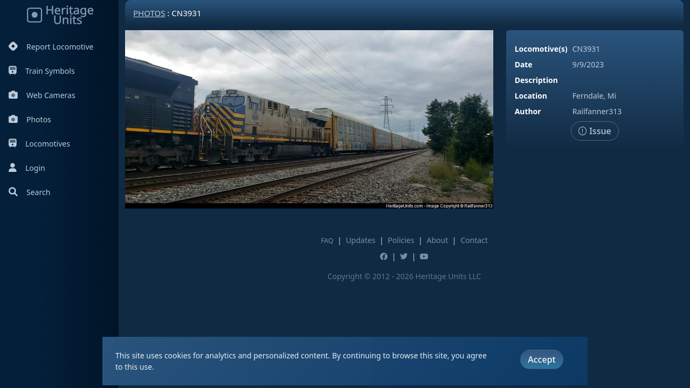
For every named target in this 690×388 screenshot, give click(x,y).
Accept (541, 359)
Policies (401, 240)
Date (524, 64)
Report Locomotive (51, 46)
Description (536, 80)
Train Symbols (42, 71)
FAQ (327, 240)
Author (528, 111)
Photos (30, 119)
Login (27, 168)
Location (531, 96)
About (437, 240)
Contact (474, 240)
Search (29, 192)
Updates (360, 240)
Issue (594, 131)
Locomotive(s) (541, 49)
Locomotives (39, 143)
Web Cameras (42, 95)
